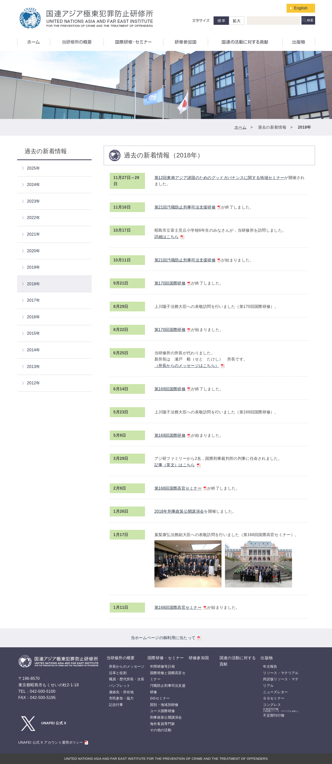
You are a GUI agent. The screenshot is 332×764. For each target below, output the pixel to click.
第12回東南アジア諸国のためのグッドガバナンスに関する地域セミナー (219, 178)
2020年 (33, 251)
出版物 (266, 658)
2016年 (33, 317)
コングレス (272, 705)
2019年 (33, 267)
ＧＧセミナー (273, 698)
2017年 (33, 300)
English (301, 8)
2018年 (33, 284)
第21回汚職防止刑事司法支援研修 (187, 207)
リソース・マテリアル (280, 673)
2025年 (33, 168)
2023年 (33, 201)
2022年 (33, 218)
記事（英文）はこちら (177, 465)
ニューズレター (275, 692)
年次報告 (270, 666)
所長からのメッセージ (127, 666)
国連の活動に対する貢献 (238, 661)
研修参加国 (199, 658)
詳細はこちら (169, 237)
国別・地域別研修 (164, 705)
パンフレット (119, 686)
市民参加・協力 (121, 698)
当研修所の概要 (121, 658)
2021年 (33, 234)
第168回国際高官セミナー (181, 488)
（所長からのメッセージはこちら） (189, 366)
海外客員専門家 (162, 724)
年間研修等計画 (162, 666)
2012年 (33, 383)
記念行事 (116, 705)
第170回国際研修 (172, 283)
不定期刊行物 (273, 715)
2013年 (33, 366)
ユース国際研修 (162, 711)
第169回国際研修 (172, 389)
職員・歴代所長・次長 (127, 679)
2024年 (33, 184)
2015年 (33, 333)
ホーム (240, 127)
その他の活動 (160, 730)
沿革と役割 (118, 673)
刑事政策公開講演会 (166, 717)
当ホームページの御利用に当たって (166, 638)
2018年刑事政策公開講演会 (179, 511)
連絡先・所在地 (121, 692)
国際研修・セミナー (166, 658)
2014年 (33, 350)
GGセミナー (160, 698)
